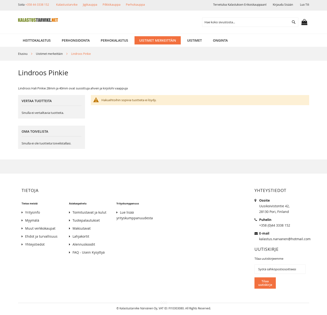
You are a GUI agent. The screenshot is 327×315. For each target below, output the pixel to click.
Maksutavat (82, 228)
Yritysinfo (32, 212)
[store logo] (38, 20)
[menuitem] (36, 40)
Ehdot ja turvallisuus (41, 236)
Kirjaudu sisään (283, 4)
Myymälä (32, 220)
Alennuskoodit (84, 244)
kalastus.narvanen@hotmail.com (285, 239)
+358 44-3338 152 (37, 4)
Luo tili (304, 4)
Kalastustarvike (66, 4)
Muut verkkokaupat (40, 228)
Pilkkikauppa (111, 4)
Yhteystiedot (35, 244)
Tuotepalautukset (86, 220)
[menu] (163, 40)
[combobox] (250, 22)
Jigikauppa (90, 4)
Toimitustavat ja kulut (89, 212)
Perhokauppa (135, 4)
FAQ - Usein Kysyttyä (89, 252)
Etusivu (23, 54)
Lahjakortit (81, 236)
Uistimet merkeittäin (49, 54)
